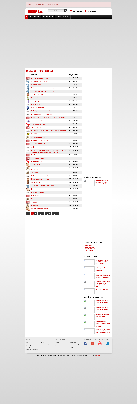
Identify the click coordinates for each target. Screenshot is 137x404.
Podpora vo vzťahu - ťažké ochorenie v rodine (44, 91)
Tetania (34, 202)
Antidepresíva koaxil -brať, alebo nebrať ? (43, 185)
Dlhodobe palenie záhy (38, 137)
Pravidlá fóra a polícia (39, 78)
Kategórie (35, 17)
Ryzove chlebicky (35, 97)
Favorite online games (38, 143)
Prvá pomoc (58, 393)
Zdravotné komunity (74, 392)
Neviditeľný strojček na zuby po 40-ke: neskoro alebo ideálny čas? (102, 182)
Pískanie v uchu (36, 199)
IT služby (90, 403)
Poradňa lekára (73, 393)
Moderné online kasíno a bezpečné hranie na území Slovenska (49, 117)
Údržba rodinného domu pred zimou (41, 114)
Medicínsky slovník (74, 390)
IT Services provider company (40, 140)
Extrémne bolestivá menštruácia (40, 179)
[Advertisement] (68, 31)
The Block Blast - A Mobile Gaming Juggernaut (44, 88)
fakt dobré (34, 134)
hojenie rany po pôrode (37, 94)
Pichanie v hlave (37, 158)
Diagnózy (57, 392)
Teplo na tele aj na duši (38, 192)
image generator (36, 161)
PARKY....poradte (36, 155)
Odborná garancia (30, 392)
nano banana (35, 164)
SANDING (98, 403)
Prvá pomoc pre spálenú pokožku (42, 176)
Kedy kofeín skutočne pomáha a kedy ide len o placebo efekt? (48, 130)
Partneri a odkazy (45, 392)
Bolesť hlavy (35, 101)
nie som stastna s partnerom (39, 124)
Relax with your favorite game (40, 81)
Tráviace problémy (36, 127)
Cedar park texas (37, 107)
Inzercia (42, 390)
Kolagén (35, 195)
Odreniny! (34, 205)
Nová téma (48, 17)
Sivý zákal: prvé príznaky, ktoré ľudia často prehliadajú (47, 111)
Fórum (71, 395)
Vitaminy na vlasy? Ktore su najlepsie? (42, 189)
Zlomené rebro (35, 172)
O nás (27, 390)
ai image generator (37, 84)
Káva (34, 147)
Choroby (57, 390)
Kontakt (42, 393)
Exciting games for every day (39, 120)
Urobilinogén (35, 104)
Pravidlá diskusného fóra (32, 397)
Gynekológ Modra (36, 182)
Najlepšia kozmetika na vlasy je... (40, 208)
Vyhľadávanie (62, 17)
